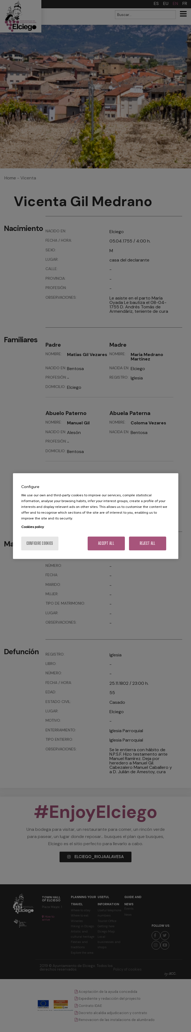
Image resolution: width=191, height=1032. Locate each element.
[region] (95, 516)
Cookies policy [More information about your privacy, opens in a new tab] (32, 527)
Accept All (106, 543)
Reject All (147, 543)
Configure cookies (39, 543)
